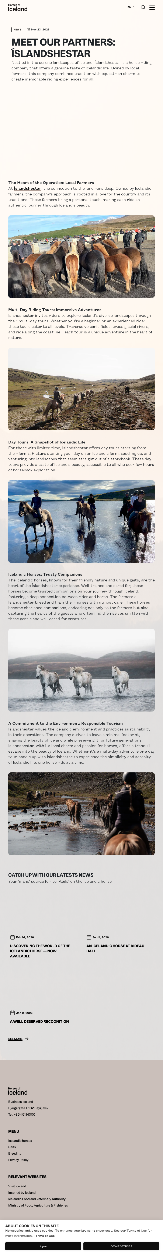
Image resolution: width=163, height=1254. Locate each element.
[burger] (152, 7)
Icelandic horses (20, 1140)
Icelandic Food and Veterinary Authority (37, 1199)
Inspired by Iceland (22, 1192)
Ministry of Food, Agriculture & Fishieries (38, 1205)
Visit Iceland (17, 1186)
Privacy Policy (18, 1160)
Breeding (14, 1153)
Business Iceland (20, 1101)
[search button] (143, 7)
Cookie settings (121, 1246)
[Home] (17, 7)
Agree (43, 1246)
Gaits (12, 1147)
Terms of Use (44, 1235)
